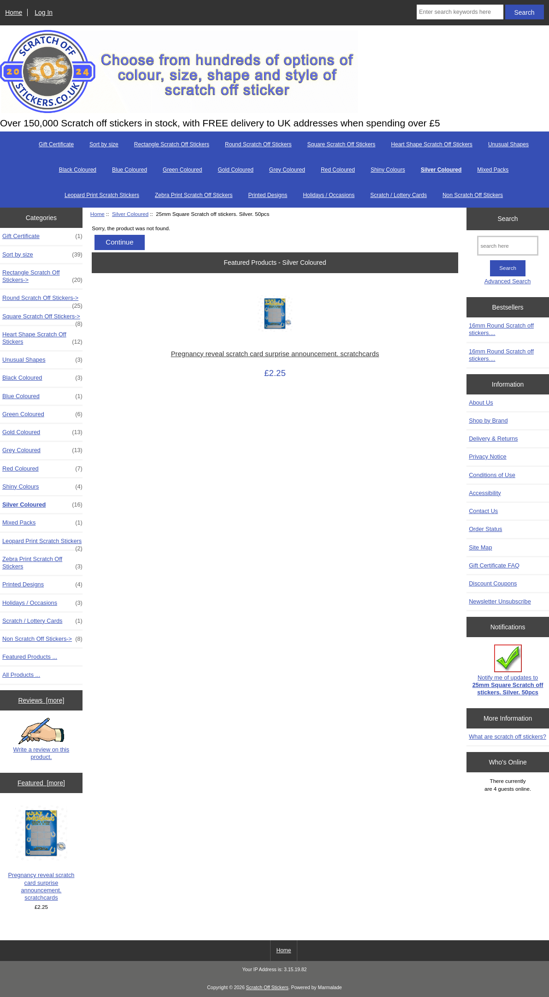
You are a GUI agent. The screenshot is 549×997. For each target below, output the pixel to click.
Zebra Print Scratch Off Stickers (194, 195)
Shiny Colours (388, 170)
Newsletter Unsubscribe (500, 601)
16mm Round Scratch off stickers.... (501, 329)
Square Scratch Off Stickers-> (42, 319)
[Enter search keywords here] (460, 12)
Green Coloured (182, 170)
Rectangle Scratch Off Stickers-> (42, 276)
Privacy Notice (487, 456)
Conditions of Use (492, 475)
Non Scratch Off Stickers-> (42, 639)
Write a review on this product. (41, 739)
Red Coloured (338, 170)
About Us (481, 402)
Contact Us (483, 510)
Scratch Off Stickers (267, 987)
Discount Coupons (493, 583)
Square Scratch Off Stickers (341, 144)
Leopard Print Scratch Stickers (102, 195)
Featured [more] (41, 783)
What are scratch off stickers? (507, 736)
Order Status (485, 528)
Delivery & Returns (493, 438)
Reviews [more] (41, 700)
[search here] (507, 246)
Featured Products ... (29, 656)
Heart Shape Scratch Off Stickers (431, 144)
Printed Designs (267, 195)
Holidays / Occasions (328, 195)
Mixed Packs (492, 170)
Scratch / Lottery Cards (398, 195)
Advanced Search (507, 281)
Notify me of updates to (507, 670)
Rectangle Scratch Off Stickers (171, 144)
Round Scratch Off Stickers (258, 144)
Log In (44, 12)
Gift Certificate (56, 144)
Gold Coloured (235, 170)
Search (508, 218)
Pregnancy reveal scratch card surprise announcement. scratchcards (41, 853)
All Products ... (21, 674)
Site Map (480, 547)
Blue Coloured (129, 170)
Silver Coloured (130, 214)
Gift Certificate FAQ (494, 565)
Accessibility (485, 493)
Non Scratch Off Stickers (473, 195)
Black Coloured (77, 170)
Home (13, 12)
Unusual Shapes (508, 144)
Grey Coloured (287, 170)
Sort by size (103, 144)
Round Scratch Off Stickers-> (42, 300)
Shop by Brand (488, 420)
